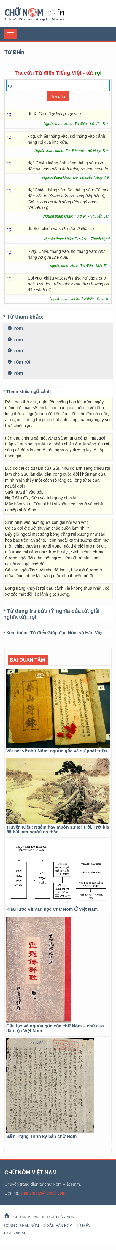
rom (15, 328)
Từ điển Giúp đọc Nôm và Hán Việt (66, 632)
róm (15, 373)
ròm (15, 350)
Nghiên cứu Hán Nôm (54, 1217)
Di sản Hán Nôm (57, 1226)
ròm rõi (19, 361)
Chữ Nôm (41, 14)
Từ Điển (83, 1226)
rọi (32, 617)
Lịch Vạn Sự (15, 1233)
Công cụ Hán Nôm (21, 1226)
